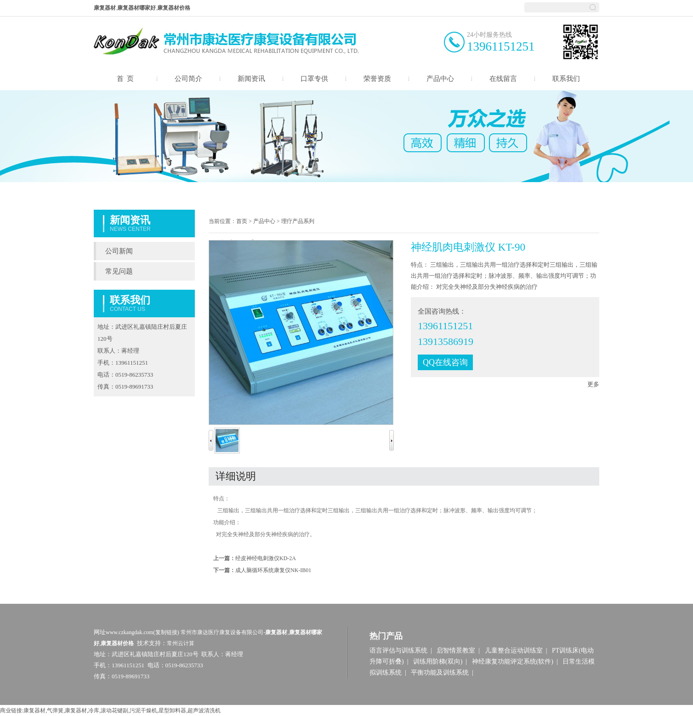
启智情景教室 (456, 650)
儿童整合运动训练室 (514, 650)
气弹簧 (55, 710)
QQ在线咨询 (445, 362)
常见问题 (119, 271)
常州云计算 (180, 643)
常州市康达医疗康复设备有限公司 (222, 632)
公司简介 (188, 78)
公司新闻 (119, 251)
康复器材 (34, 710)
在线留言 (503, 78)
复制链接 (166, 632)
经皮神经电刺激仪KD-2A (265, 558)
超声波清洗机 (204, 710)
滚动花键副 (114, 710)
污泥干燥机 (143, 710)
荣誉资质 (377, 78)
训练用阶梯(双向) (437, 661)
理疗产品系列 (297, 221)
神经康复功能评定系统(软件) (512, 661)
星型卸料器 (172, 710)
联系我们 (566, 78)
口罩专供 (314, 78)
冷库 (93, 710)
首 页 (125, 78)
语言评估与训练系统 (398, 650)
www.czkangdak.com (129, 632)
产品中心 (440, 78)
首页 (241, 221)
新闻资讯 (251, 78)
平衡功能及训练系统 (440, 672)
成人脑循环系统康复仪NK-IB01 (273, 570)
